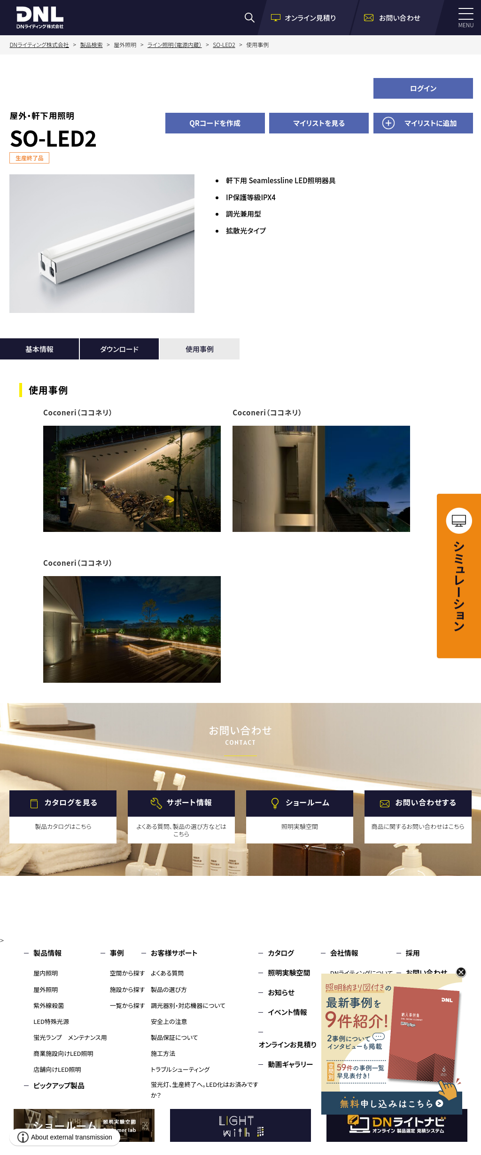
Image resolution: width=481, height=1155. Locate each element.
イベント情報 (287, 1012)
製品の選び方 (169, 989)
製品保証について (174, 1037)
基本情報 (39, 349)
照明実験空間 (289, 972)
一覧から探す (127, 1005)
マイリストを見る (319, 123)
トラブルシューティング (180, 1069)
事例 (117, 953)
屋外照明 (45, 989)
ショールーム (308, 802)
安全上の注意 (169, 1021)
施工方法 (163, 1053)
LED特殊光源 (51, 1021)
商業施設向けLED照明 (63, 1053)
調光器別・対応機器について (188, 1005)
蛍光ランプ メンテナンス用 (70, 1037)
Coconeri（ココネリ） (78, 412)
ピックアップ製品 (59, 1085)
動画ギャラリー (290, 1064)
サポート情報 (189, 802)
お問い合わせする (426, 802)
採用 (413, 953)
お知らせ (281, 992)
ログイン (423, 88)
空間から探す (127, 972)
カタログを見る (71, 802)
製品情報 (47, 953)
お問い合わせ (426, 972)
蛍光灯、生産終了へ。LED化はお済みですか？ (204, 1090)
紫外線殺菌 (48, 1005)
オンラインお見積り (287, 1044)
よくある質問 (167, 972)
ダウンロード (119, 349)
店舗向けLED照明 (57, 1069)
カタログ (281, 953)
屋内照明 (45, 972)
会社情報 (344, 953)
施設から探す (127, 989)
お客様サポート (174, 953)
